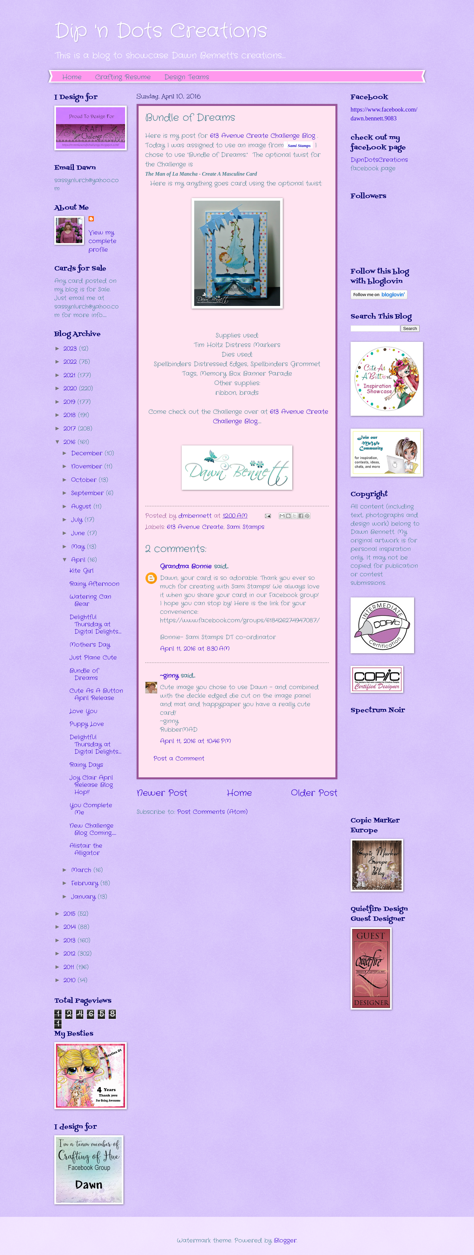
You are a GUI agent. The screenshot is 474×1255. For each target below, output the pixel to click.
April (79, 560)
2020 (71, 388)
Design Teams (186, 77)
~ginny (169, 675)
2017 (71, 428)
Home (72, 77)
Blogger (285, 1240)
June (79, 533)
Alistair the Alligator (85, 849)
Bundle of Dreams (83, 674)
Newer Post (162, 793)
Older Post (314, 793)
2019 (70, 402)
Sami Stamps (245, 527)
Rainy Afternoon (94, 584)
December (88, 453)
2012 (71, 953)
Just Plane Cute (93, 657)
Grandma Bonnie (186, 566)
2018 (71, 415)
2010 (71, 980)
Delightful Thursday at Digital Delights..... (95, 624)
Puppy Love (86, 724)
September (88, 493)
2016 (71, 442)
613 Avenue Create (195, 527)
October (85, 480)
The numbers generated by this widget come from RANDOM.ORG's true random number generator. (377, 770)
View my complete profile (103, 241)
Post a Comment (178, 758)
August (82, 506)
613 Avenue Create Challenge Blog (262, 135)
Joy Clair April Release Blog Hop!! (91, 784)
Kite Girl (81, 570)
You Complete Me (90, 809)
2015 (71, 914)
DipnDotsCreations (379, 160)
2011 (70, 967)
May (79, 546)
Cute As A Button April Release (96, 694)
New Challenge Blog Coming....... (92, 829)
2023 (71, 348)
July (78, 519)
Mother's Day (89, 644)
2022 (71, 362)
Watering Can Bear (90, 600)
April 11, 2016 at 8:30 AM (195, 648)
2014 (71, 927)
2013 (71, 940)
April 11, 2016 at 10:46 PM (195, 741)
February (85, 883)
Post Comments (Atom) (212, 812)
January (84, 896)
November (87, 466)
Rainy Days (86, 765)
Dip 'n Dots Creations (160, 31)
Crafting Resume (123, 77)
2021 (71, 375)
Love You (83, 711)
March (82, 870)
